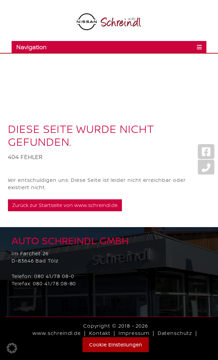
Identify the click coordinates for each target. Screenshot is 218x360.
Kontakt (100, 333)
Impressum (134, 333)
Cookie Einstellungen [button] (115, 344)
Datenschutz (175, 333)
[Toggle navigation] (109, 47)
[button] (12, 348)
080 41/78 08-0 (54, 276)
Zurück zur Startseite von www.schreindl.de (65, 205)
